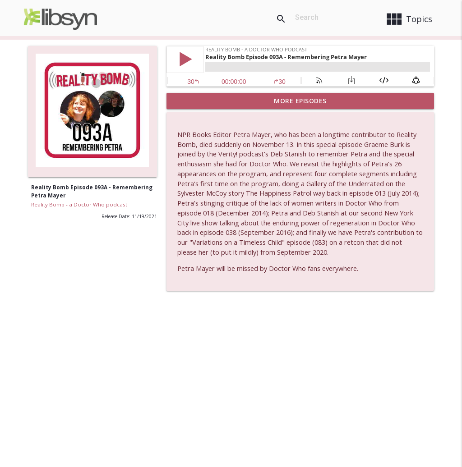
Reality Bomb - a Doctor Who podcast (79, 204)
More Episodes (300, 100)
